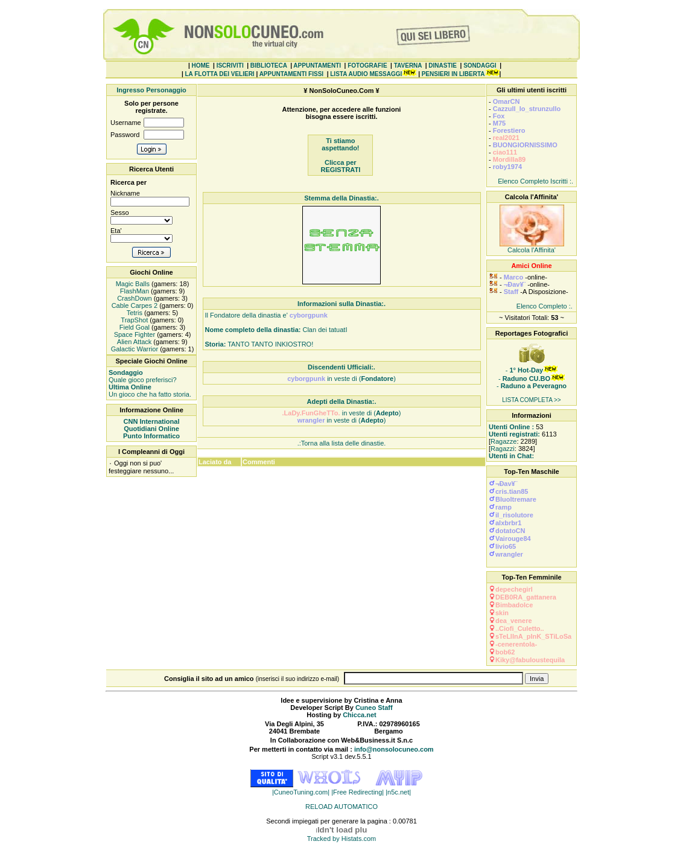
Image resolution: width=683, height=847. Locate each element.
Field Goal (134, 327)
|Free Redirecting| (358, 792)
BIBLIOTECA (268, 65)
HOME (201, 65)
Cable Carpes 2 (134, 305)
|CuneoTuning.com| (301, 792)
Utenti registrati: (514, 434)
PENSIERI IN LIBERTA (453, 74)
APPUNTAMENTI (317, 65)
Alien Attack (133, 341)
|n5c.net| (398, 792)
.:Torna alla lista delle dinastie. (341, 443)
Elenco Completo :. (544, 306)
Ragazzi (503, 448)
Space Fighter (134, 334)
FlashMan (133, 291)
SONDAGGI (479, 65)
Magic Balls (132, 283)
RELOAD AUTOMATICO (341, 806)
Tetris (133, 312)
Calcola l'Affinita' (531, 250)
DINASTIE (442, 65)
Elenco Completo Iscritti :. (535, 181)
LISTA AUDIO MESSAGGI (366, 74)
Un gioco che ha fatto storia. (150, 390)
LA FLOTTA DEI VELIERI (219, 74)
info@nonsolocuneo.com (394, 749)
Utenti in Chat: (511, 455)
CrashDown (133, 298)
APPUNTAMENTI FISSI (291, 74)
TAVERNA (408, 65)
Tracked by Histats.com (341, 838)
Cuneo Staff (374, 707)
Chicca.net (359, 714)
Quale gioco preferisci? (143, 376)
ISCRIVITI (230, 65)
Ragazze (503, 441)
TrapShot (133, 320)
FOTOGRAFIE (367, 65)
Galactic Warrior (134, 349)
